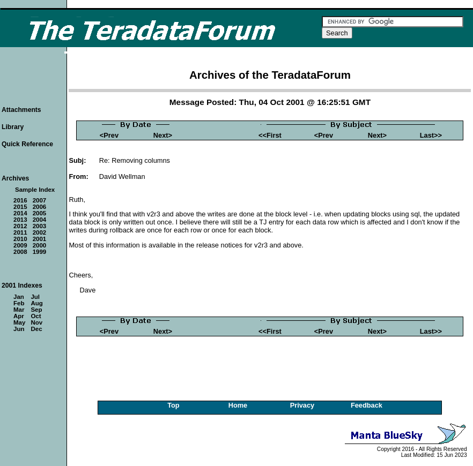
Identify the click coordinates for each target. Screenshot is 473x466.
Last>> (431, 135)
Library (13, 127)
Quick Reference (27, 144)
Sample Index (35, 189)
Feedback (366, 405)
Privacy (302, 405)
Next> (162, 135)
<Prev (109, 135)
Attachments (21, 110)
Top (173, 405)
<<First (270, 135)
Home (238, 405)
